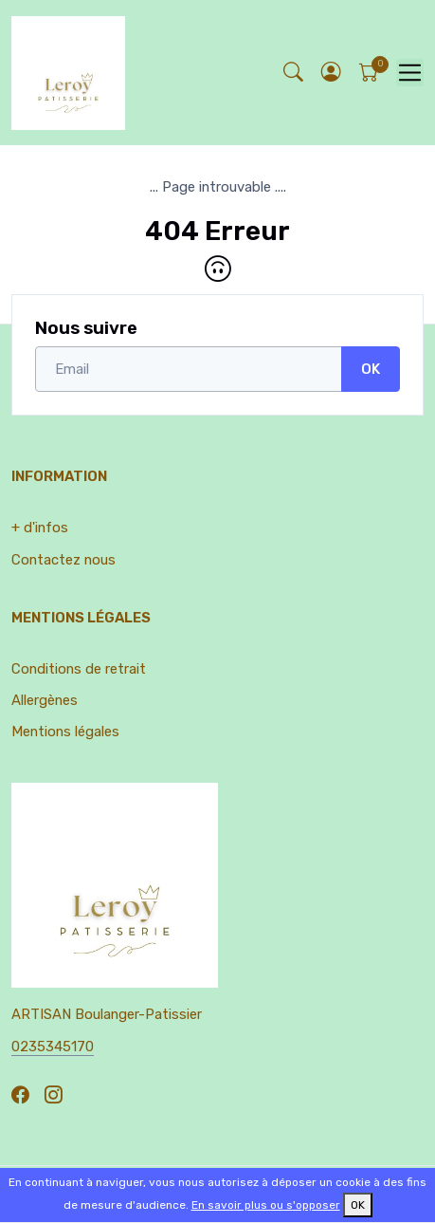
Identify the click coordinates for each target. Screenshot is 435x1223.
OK (370, 369)
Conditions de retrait (78, 668)
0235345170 (52, 1046)
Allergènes (44, 700)
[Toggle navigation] (410, 72)
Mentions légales (65, 731)
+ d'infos (39, 527)
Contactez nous (63, 559)
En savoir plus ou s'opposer (265, 1205)
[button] (331, 72)
